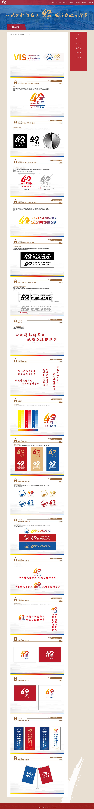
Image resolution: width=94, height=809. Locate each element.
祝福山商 (84, 2)
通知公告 (65, 2)
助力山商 (91, 2)
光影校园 (78, 2)
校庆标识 (30, 34)
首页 (53, 2)
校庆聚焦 (58, 2)
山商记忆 (71, 2)
